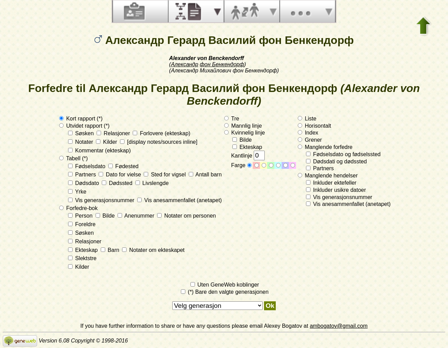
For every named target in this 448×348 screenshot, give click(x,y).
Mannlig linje (243, 126)
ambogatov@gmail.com (339, 326)
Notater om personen (186, 216)
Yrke (77, 192)
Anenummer (137, 216)
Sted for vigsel (165, 174)
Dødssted (118, 183)
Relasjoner (114, 133)
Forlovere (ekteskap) (161, 133)
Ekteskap (83, 250)
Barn (111, 250)
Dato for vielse (120, 174)
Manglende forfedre (325, 147)
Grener (310, 140)
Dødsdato (84, 183)
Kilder (107, 142)
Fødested (123, 166)
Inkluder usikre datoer (336, 190)
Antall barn (205, 174)
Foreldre (82, 224)
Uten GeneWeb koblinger (224, 285)
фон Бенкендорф (222, 64)
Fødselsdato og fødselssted (343, 154)
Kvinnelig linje (244, 133)
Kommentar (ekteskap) (99, 150)
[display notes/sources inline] (158, 142)
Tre (231, 118)
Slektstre (82, 258)
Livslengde (152, 183)
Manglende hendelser (328, 175)
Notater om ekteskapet (153, 250)
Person (81, 216)
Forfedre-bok (78, 208)
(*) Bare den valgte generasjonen (225, 292)
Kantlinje (248, 156)
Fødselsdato (87, 166)
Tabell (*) (73, 158)
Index (308, 133)
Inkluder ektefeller (331, 183)
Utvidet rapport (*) (84, 126)
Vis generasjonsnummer (102, 200)
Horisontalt (314, 126)
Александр (184, 64)
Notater (81, 142)
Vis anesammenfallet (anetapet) (179, 200)
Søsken (81, 133)
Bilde (106, 216)
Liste (307, 118)
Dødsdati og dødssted (336, 161)
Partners (82, 174)
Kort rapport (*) (80, 118)
